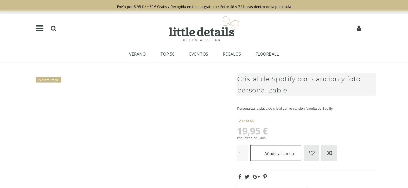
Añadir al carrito (276, 152)
